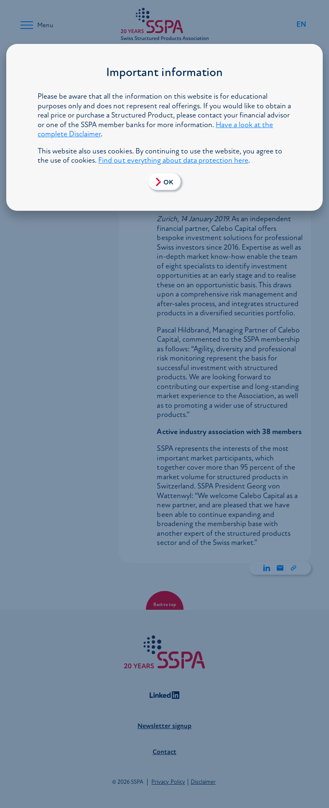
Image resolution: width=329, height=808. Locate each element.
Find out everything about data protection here (173, 160)
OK (168, 182)
